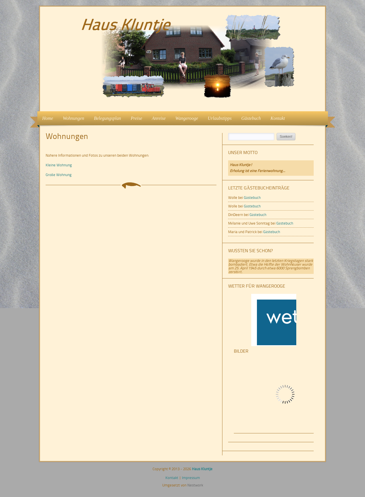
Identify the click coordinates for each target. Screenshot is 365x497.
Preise (136, 118)
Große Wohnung (59, 175)
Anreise (159, 118)
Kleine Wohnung (59, 165)
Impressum (191, 478)
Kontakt (278, 118)
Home (47, 118)
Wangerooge (186, 118)
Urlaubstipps (220, 118)
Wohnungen (72, 118)
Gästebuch (251, 118)
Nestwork (195, 485)
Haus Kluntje (202, 469)
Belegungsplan (107, 118)
